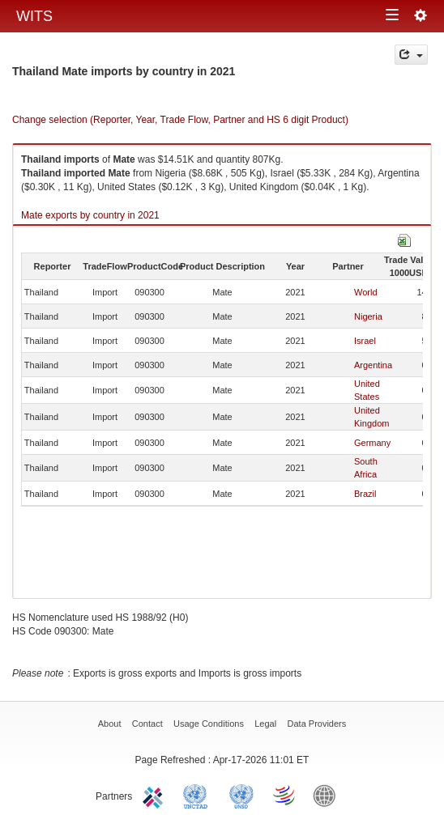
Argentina (373, 365)
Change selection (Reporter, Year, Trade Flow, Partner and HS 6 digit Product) (180, 119)
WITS (34, 16)
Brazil (365, 494)
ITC (155, 795)
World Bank (328, 795)
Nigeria (368, 316)
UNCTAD (198, 795)
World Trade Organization (285, 795)
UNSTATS (241, 795)
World (366, 292)
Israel (365, 341)
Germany (372, 443)
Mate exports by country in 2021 (90, 215)
